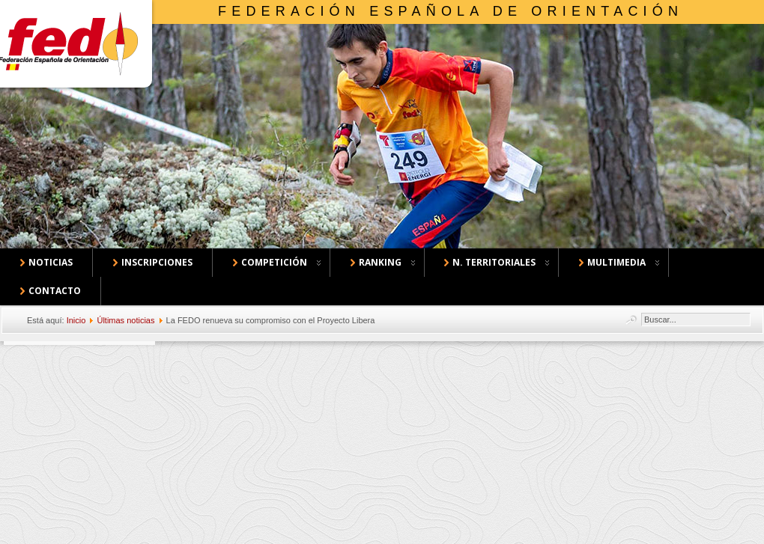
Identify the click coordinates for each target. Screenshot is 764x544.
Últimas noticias (125, 320)
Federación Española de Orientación (450, 11)
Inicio (76, 320)
